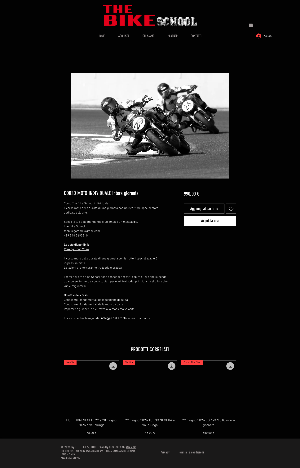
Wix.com (131, 447)
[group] (150, 397)
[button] (251, 24)
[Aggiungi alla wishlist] (231, 209)
